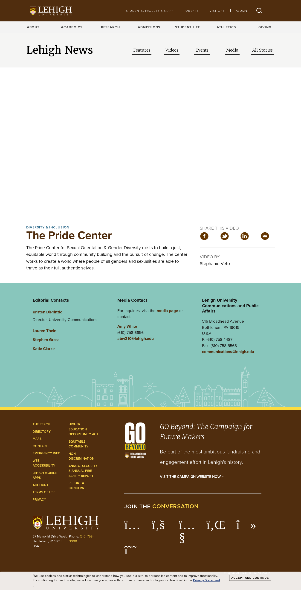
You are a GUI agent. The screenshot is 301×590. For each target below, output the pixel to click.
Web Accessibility (44, 463)
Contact (40, 446)
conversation (175, 506)
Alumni (242, 10)
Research (110, 27)
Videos (171, 50)
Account (40, 485)
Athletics (226, 27)
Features (141, 50)
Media (232, 50)
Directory (42, 431)
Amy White (127, 326)
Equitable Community (78, 444)
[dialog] (150, 581)
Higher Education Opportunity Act (83, 429)
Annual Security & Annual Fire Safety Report (83, 471)
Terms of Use (44, 492)
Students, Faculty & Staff (150, 10)
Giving (264, 27)
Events (201, 50)
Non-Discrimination (81, 456)
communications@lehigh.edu (228, 351)
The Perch (41, 424)
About (33, 27)
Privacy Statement (206, 580)
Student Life (187, 27)
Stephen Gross (46, 339)
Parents (192, 10)
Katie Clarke (44, 348)
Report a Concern (76, 485)
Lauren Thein (44, 330)
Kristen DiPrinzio (47, 312)
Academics (72, 27)
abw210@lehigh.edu (135, 338)
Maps (37, 438)
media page (167, 310)
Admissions (149, 27)
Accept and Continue (250, 577)
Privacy (39, 499)
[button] (259, 10)
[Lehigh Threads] (133, 552)
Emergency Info (47, 453)
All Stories (262, 50)
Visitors (217, 10)
